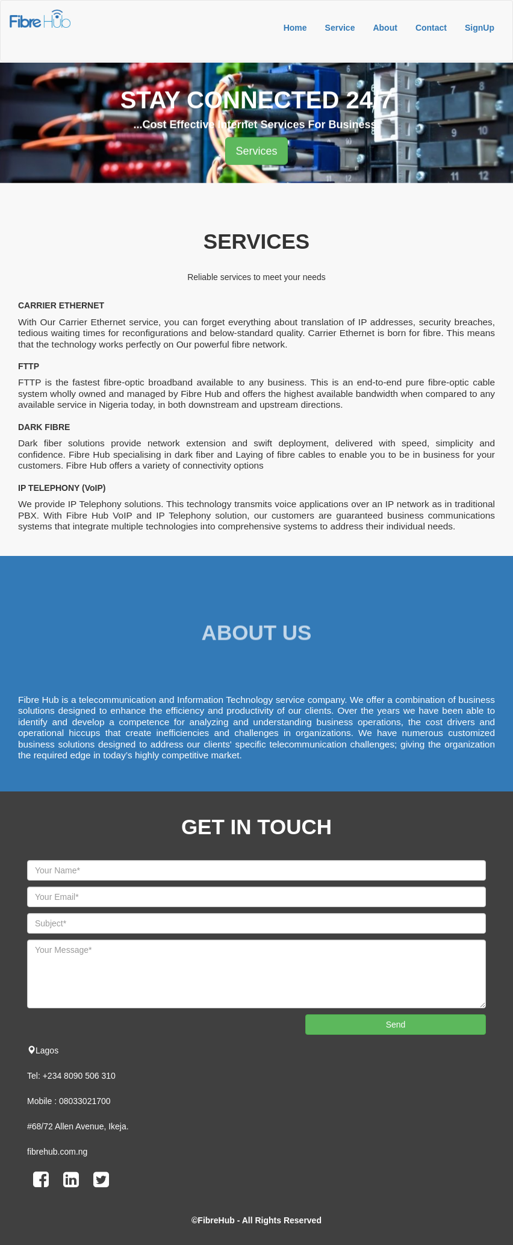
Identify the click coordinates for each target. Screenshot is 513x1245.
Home (295, 28)
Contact (431, 28)
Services (256, 154)
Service (340, 28)
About (385, 28)
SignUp (479, 28)
